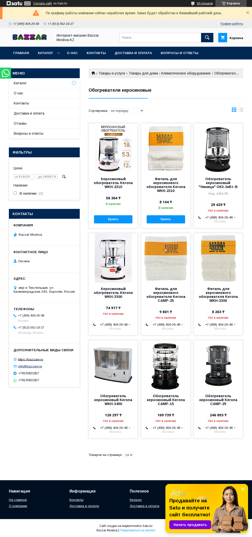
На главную (18, 500)
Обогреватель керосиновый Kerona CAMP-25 (218, 400)
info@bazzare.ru (30, 366)
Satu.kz (147, 526)
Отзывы (20, 123)
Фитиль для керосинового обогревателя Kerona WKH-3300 (218, 295)
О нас (72, 53)
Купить (113, 219)
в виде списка (241, 110)
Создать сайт (42, 3)
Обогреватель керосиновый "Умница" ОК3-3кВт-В (218, 183)
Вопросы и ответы (179, 53)
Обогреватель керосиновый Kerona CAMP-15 (166, 400)
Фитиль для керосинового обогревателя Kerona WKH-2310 (165, 185)
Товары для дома (143, 73)
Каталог (45, 53)
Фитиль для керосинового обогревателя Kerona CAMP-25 (165, 295)
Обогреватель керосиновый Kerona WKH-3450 (113, 400)
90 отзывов (205, 3)
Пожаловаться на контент (138, 530)
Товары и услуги (111, 73)
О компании (18, 506)
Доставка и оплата (133, 53)
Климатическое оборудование (186, 73)
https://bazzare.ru (30, 359)
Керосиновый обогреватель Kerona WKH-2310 (113, 183)
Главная (21, 53)
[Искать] (207, 37)
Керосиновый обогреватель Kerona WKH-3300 (113, 293)
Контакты (96, 53)
